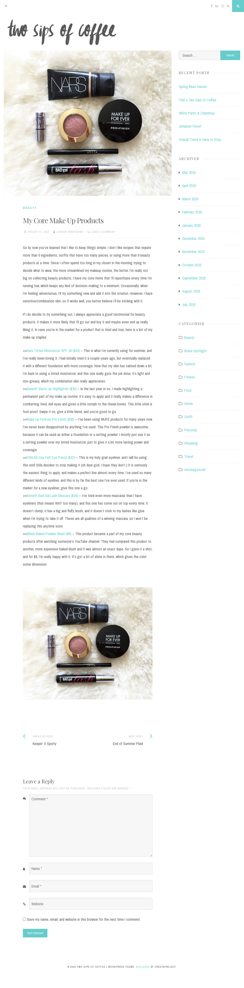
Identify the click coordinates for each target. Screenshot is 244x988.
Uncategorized (194, 469)
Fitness (189, 377)
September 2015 (194, 278)
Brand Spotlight (195, 350)
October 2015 (191, 265)
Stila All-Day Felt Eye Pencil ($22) (51, 457)
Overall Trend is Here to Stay (200, 139)
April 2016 (189, 185)
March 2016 (190, 199)
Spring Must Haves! (193, 86)
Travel (188, 456)
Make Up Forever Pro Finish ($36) (50, 419)
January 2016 (191, 225)
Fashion (189, 364)
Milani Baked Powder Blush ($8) (49, 533)
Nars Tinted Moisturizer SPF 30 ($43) (53, 350)
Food (187, 390)
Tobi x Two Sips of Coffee (197, 100)
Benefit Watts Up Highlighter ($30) (52, 388)
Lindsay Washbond (69, 231)
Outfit (188, 416)
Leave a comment (103, 231)
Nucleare (143, 966)
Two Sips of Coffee (122, 32)
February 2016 (192, 212)
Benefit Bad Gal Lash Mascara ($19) (52, 495)
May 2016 (189, 172)
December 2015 (193, 238)
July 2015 (188, 304)
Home (188, 403)
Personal (190, 430)
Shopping (191, 443)
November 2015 (193, 251)
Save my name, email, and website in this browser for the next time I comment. (84, 919)
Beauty (30, 208)
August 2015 (191, 291)
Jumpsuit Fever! (190, 126)
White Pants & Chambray (197, 113)
